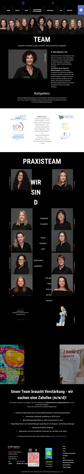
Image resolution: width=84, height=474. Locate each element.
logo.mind (60, 472)
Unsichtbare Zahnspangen (69, 453)
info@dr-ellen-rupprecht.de (59, 436)
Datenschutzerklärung (68, 462)
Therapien (50, 10)
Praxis (17, 10)
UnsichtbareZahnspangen (37, 10)
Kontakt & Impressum (68, 460)
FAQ (61, 10)
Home (8, 10)
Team (26, 10)
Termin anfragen (67, 467)
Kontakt (70, 10)
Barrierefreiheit (66, 465)
